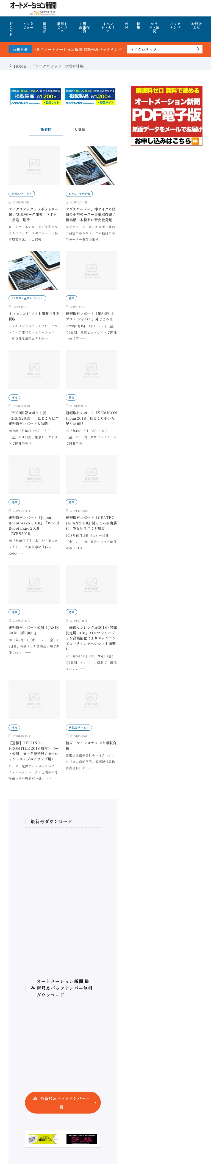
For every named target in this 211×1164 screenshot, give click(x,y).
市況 (126, 25)
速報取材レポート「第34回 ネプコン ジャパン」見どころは (90, 316)
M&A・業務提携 (79, 194)
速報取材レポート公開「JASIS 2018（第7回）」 (34, 630)
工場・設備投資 (84, 27)
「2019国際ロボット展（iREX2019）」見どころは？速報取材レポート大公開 (34, 418)
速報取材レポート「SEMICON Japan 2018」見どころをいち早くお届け (91, 418)
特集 (138, 25)
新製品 (44, 27)
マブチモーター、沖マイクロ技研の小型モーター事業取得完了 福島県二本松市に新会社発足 (91, 214)
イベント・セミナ (108, 27)
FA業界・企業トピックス (27, 298)
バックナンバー (175, 27)
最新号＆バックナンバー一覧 (65, 1102)
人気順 (79, 129)
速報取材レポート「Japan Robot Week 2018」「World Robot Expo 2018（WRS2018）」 (34, 525)
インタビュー (28, 25)
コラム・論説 (154, 27)
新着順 (46, 129)
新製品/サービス (22, 194)
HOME (11, 29)
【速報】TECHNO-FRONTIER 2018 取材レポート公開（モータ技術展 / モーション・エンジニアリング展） (34, 751)
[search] (198, 49)
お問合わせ (196, 25)
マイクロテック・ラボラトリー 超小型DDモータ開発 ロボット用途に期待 (35, 214)
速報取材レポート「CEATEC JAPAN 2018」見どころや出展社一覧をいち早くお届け (91, 523)
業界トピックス (62, 27)
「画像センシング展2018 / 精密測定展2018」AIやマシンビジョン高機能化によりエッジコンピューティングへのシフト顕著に (91, 638)
